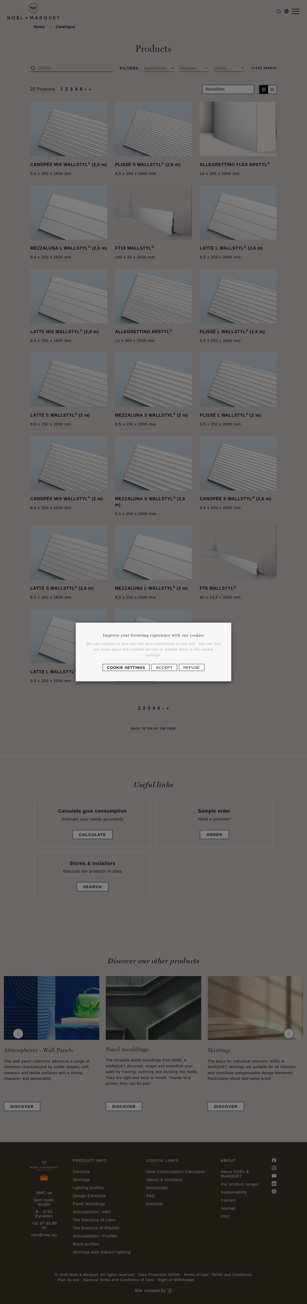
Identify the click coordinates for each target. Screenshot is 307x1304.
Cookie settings (126, 667)
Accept (164, 667)
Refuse (191, 667)
